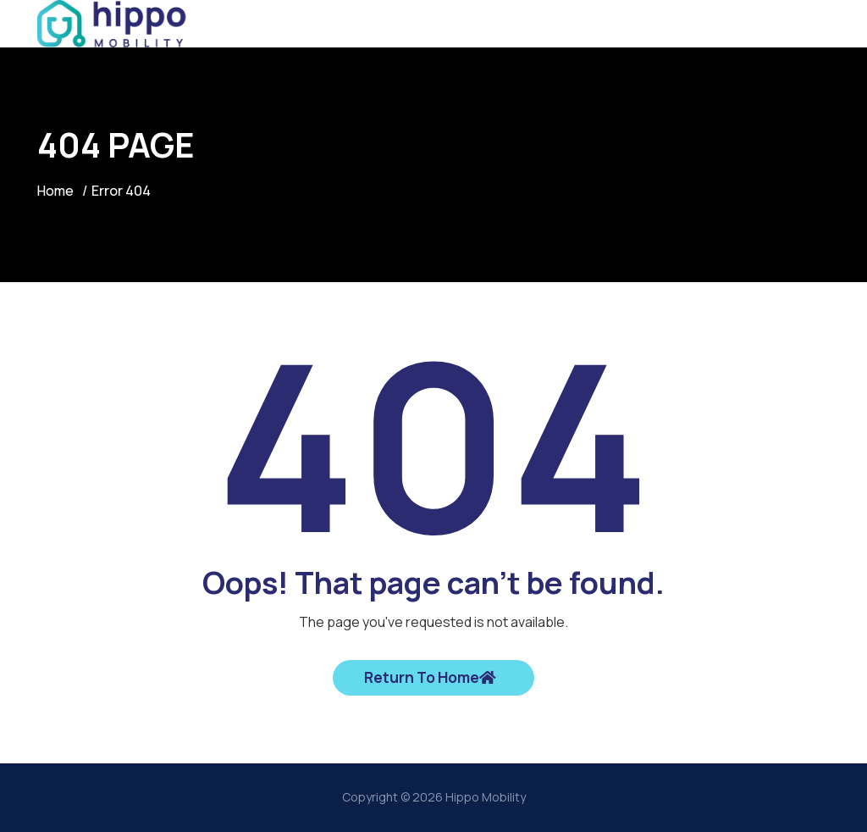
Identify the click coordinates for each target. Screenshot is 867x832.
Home (56, 190)
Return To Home (430, 678)
